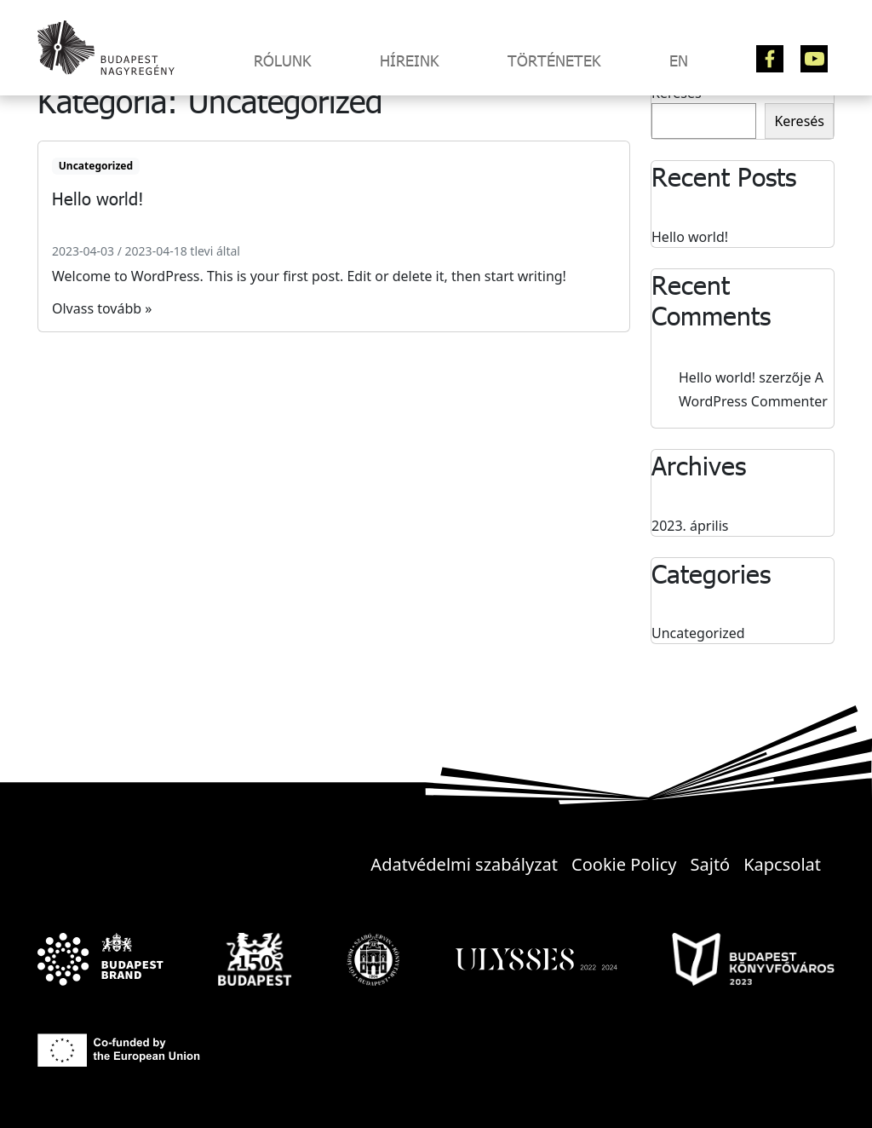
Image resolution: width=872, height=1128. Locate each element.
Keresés (799, 121)
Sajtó (711, 864)
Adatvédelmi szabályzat (464, 864)
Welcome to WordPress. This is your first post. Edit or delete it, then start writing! (309, 276)
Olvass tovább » (102, 308)
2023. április (690, 525)
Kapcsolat (782, 864)
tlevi (201, 251)
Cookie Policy (623, 864)
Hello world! (689, 236)
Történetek (554, 60)
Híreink (409, 60)
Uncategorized (96, 165)
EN (678, 60)
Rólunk (283, 60)
